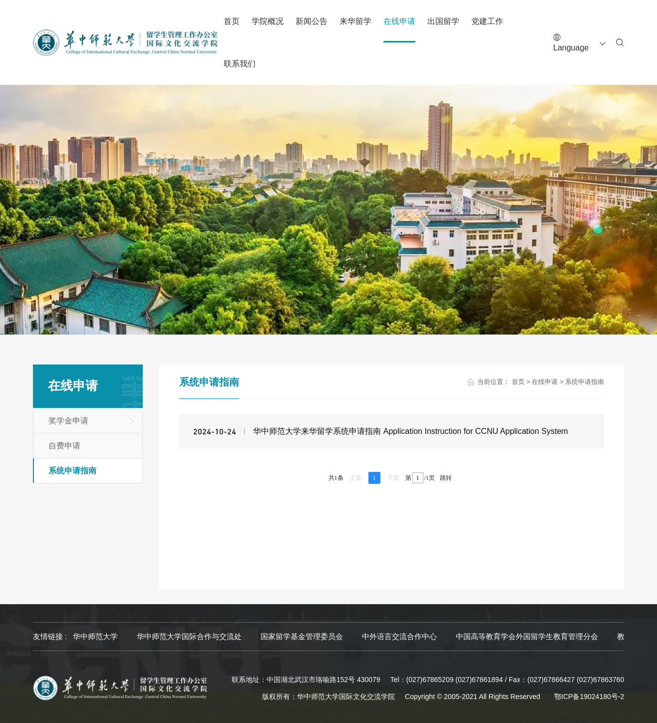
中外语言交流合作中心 (399, 636)
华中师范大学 (95, 636)
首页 (232, 21)
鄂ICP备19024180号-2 (589, 697)
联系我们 (240, 63)
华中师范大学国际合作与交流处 (189, 636)
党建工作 (487, 21)
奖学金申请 (68, 420)
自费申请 (64, 445)
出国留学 (443, 21)
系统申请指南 (72, 470)
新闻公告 (312, 21)
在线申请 (399, 21)
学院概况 (268, 21)
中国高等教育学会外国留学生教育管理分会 (527, 636)
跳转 (446, 477)
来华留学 (355, 21)
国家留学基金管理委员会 (302, 636)
